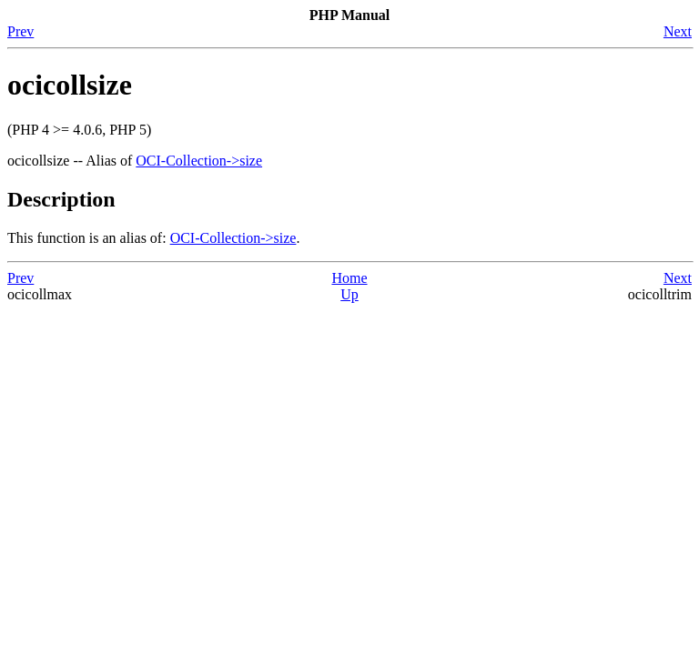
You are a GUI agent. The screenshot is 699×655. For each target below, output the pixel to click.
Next (678, 31)
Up (349, 294)
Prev (20, 31)
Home (349, 278)
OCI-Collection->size (199, 160)
